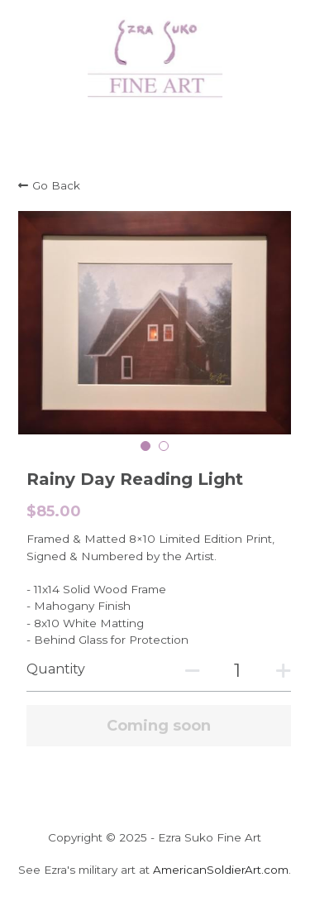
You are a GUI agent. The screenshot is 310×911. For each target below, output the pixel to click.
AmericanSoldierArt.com (221, 869)
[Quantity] (237, 670)
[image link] (155, 57)
